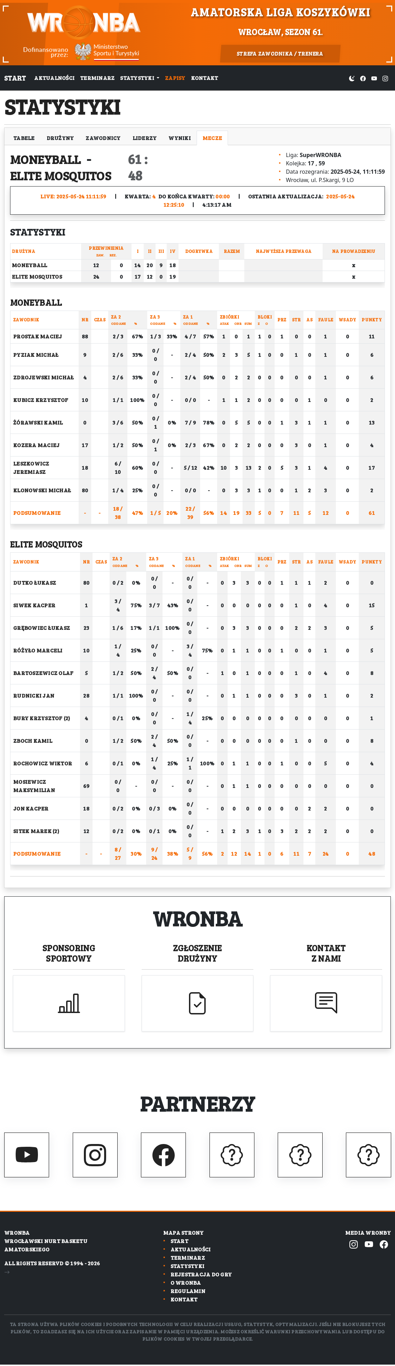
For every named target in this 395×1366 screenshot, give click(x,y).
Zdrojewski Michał (43, 377)
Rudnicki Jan (33, 695)
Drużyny (60, 137)
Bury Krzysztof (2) (41, 718)
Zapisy (175, 77)
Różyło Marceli (38, 650)
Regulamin (188, 1292)
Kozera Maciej (36, 445)
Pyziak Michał (35, 354)
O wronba (186, 1284)
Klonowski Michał (42, 490)
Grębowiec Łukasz (41, 627)
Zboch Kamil (32, 740)
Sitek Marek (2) (36, 830)
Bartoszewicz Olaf (43, 672)
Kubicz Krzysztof (40, 399)
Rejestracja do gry (201, 1275)
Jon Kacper (31, 808)
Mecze (212, 137)
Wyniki (179, 137)
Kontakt (204, 77)
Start (15, 78)
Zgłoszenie (198, 953)
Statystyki (188, 1267)
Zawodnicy (103, 137)
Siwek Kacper (34, 605)
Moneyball (49, 158)
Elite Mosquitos (65, 175)
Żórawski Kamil (38, 422)
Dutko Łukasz (34, 582)
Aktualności (54, 77)
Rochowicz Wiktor (42, 763)
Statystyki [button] (137, 77)
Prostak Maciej (37, 336)
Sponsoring (69, 953)
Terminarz (97, 77)
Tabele (24, 137)
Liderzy (145, 137)
